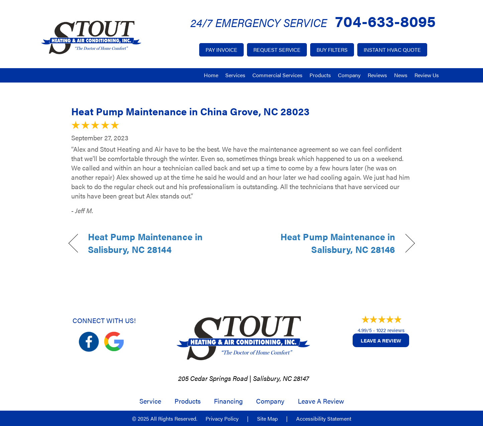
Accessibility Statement (323, 418)
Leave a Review (381, 340)
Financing (228, 401)
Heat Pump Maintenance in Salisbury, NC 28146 (323, 243)
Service (150, 401)
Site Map (267, 418)
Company (349, 75)
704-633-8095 (385, 20)
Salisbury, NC (272, 378)
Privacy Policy (222, 418)
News (400, 75)
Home (211, 75)
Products (320, 75)
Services (235, 75)
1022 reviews (390, 329)
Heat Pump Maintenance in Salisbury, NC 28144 (145, 243)
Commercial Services (277, 75)
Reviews (377, 75)
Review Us (426, 75)
